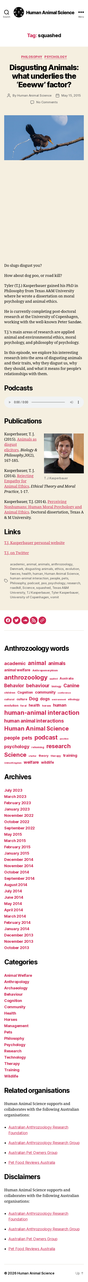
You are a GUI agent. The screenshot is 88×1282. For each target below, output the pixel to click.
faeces (15, 574)
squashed (43, 588)
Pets (8, 1032)
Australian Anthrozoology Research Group (43, 1143)
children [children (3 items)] (9, 692)
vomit (54, 597)
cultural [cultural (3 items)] (9, 699)
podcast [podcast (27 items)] (46, 737)
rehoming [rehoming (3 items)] (37, 747)
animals (43, 564)
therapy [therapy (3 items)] (56, 755)
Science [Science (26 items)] (15, 754)
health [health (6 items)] (34, 705)
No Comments (46, 102)
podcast (33, 583)
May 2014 (13, 903)
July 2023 (13, 790)
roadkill (15, 588)
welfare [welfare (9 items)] (31, 762)
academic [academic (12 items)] (15, 663)
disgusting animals (39, 569)
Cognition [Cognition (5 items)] (25, 692)
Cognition (13, 1000)
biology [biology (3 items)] (56, 686)
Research (13, 1051)
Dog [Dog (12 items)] (33, 698)
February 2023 (17, 803)
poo (44, 583)
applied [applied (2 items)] (53, 678)
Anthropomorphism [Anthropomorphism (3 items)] (45, 670)
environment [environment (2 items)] (59, 699)
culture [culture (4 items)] (22, 699)
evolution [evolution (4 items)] (11, 705)
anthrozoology (61, 564)
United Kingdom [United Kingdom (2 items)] (13, 763)
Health (10, 1013)
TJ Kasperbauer (38, 593)
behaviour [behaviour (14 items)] (38, 685)
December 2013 (18, 935)
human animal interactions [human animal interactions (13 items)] (34, 721)
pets (65, 578)
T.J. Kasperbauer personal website (34, 543)
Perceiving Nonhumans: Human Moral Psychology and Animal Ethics (43, 507)
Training (11, 1070)
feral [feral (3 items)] (23, 705)
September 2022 (19, 828)
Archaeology (16, 988)
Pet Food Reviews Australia (31, 1162)
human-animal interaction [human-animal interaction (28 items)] (41, 712)
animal (31, 564)
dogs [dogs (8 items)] (45, 698)
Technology (15, 1057)
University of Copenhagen (29, 597)
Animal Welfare (18, 975)
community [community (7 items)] (45, 692)
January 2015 (16, 853)
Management (16, 1026)
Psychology (55, 57)
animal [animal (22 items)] (37, 663)
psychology (56, 583)
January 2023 (17, 809)
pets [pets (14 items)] (27, 738)
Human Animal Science (34, 95)
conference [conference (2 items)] (64, 692)
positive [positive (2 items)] (64, 738)
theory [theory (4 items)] (44, 756)
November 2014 (18, 866)
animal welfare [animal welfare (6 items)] (17, 670)
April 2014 (13, 910)
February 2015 (17, 847)
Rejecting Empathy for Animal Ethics (19, 481)
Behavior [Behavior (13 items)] (14, 685)
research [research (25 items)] (58, 746)
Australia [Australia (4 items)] (67, 678)
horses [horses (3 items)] (46, 705)
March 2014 (15, 916)
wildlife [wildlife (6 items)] (47, 762)
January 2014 (16, 929)
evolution (72, 569)
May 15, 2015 (71, 95)
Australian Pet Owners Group (32, 1152)
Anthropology (16, 982)
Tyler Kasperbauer (64, 593)
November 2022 (19, 815)
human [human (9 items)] (59, 705)
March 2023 (15, 796)
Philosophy (31, 57)
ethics (59, 569)
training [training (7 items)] (70, 755)
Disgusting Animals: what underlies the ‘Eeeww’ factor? (44, 76)
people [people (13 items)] (12, 738)
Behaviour (13, 994)
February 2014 (17, 922)
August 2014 (15, 885)
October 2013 (16, 947)
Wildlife (11, 1076)
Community (15, 1007)
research (73, 583)
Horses (10, 1019)
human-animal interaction (29, 578)
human (38, 574)
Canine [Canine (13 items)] (71, 685)
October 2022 (16, 822)
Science (28, 588)
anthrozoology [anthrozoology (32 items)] (26, 677)
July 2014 (13, 891)
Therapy (12, 1063)
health (26, 574)
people (55, 578)
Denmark (16, 569)
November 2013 (18, 941)
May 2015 (13, 834)
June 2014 (13, 897)
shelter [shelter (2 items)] (32, 756)
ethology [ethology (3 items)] (74, 699)
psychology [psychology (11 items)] (16, 746)
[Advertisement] (44, 217)
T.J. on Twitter (16, 553)
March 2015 (15, 840)
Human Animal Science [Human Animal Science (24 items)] (36, 728)
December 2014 (18, 859)
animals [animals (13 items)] (57, 663)
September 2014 (19, 878)
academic (17, 564)
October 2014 (16, 872)
